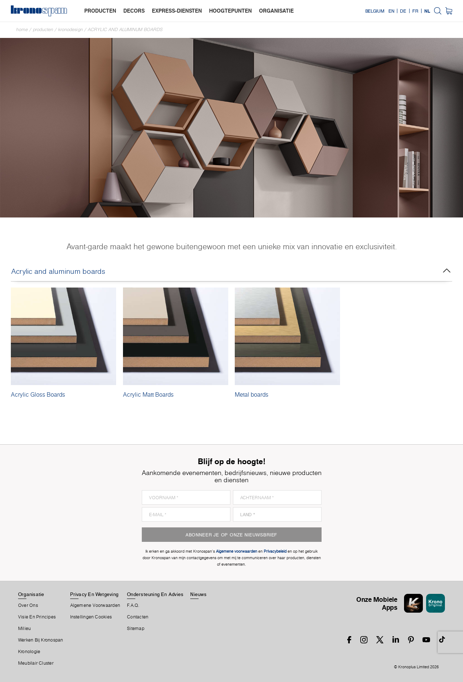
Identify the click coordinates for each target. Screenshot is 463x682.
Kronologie (29, 652)
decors (134, 10)
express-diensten (177, 10)
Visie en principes (37, 617)
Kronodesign (70, 29)
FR (415, 10)
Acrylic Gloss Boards (38, 394)
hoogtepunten (230, 10)
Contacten (137, 617)
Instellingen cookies (91, 617)
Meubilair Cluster (36, 663)
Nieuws (198, 594)
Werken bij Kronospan (40, 640)
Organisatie (31, 594)
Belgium (375, 10)
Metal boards (251, 394)
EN (391, 10)
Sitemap (135, 628)
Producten (43, 29)
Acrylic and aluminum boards (125, 29)
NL (427, 10)
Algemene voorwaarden (95, 605)
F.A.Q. (133, 605)
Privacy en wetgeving (94, 594)
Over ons (28, 605)
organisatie (276, 10)
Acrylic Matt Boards (148, 394)
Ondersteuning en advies (155, 594)
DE (403, 10)
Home (22, 29)
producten (100, 10)
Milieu (24, 628)
